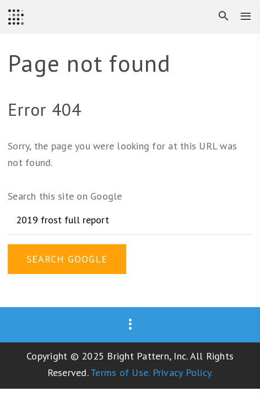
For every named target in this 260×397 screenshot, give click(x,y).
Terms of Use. (119, 372)
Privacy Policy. (183, 372)
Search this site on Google (65, 196)
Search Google (66, 259)
